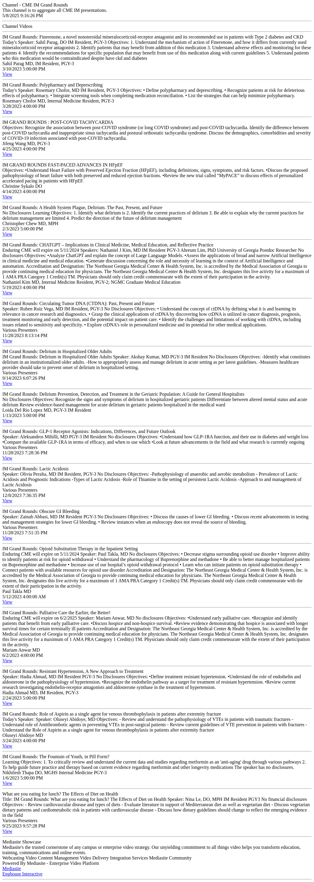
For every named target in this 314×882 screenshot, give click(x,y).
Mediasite (11, 868)
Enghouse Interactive (22, 873)
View (7, 74)
